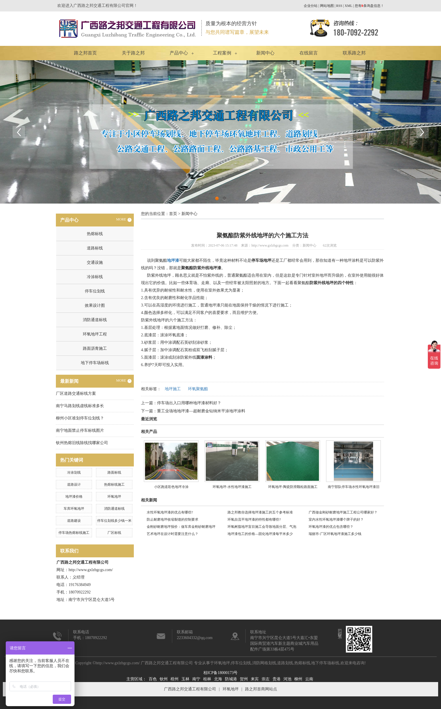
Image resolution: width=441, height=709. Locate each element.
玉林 (185, 679)
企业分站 (310, 6)
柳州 (298, 679)
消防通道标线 (95, 320)
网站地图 (327, 6)
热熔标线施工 (114, 485)
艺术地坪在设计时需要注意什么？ (172, 534)
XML (348, 6)
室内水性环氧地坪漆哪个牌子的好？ (336, 519)
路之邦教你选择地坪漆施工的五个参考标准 (260, 512)
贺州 (244, 679)
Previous (18, 132)
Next (422, 132)
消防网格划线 (264, 663)
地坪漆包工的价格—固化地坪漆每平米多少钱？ (260, 535)
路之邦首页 (85, 52)
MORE (124, 219)
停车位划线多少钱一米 (114, 521)
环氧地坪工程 (95, 334)
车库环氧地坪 (74, 509)
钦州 (164, 679)
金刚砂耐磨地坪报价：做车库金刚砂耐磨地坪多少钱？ (181, 527)
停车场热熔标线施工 (73, 533)
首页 (173, 214)
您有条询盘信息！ (369, 6)
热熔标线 (95, 234)
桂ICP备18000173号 (220, 673)
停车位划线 (95, 291)
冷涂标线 (95, 277)
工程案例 (222, 52)
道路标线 (95, 248)
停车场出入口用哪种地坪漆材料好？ (189, 403)
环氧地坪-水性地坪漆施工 (232, 487)
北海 (218, 679)
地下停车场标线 (95, 363)
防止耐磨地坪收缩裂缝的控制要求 (172, 519)
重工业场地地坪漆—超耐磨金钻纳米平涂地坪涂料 (201, 411)
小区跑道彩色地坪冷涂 (171, 487)
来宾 (255, 679)
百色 (153, 679)
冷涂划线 (74, 472)
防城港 (231, 679)
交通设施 (95, 262)
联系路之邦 (354, 52)
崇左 (266, 679)
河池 (287, 679)
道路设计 (74, 485)
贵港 (277, 679)
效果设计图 (95, 305)
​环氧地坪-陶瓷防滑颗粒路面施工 (292, 487)
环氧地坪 (114, 497)
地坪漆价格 (74, 497)
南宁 (196, 679)
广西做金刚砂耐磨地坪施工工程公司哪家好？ (343, 512)
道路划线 (285, 663)
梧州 (174, 679)
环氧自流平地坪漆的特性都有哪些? (254, 519)
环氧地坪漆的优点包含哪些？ (331, 527)
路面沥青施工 (95, 348)
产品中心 (179, 52)
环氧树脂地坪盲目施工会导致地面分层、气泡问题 (262, 527)
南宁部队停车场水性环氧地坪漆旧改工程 (353, 489)
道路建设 (74, 521)
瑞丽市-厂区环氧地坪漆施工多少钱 (335, 534)
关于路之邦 (133, 52)
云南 (309, 679)
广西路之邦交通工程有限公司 (190, 689)
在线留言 (308, 52)
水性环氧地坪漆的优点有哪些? (170, 512)
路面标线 (114, 472)
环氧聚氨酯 (198, 389)
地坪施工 (173, 389)
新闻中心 (265, 52)
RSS (339, 6)
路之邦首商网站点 (261, 689)
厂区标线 (114, 533)
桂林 (207, 679)
